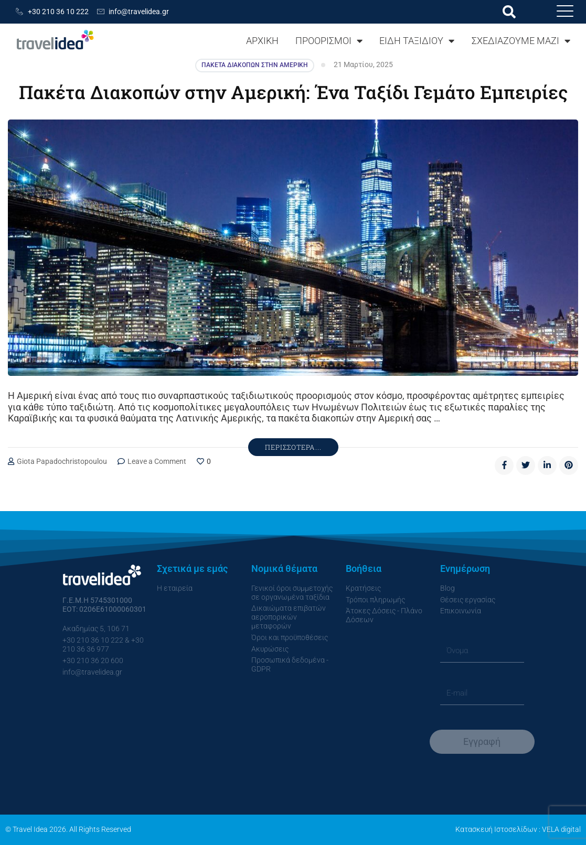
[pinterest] (568, 465)
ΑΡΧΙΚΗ (262, 40)
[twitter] (525, 465)
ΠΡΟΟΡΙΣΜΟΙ (329, 41)
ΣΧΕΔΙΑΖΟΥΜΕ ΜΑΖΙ (521, 41)
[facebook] (504, 465)
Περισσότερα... (293, 447)
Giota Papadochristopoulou (62, 461)
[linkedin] (547, 465)
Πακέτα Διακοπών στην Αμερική (254, 65)
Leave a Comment (156, 461)
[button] (509, 11)
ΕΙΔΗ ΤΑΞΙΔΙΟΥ (416, 41)
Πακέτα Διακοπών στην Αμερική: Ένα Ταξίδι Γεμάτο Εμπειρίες (293, 91)
